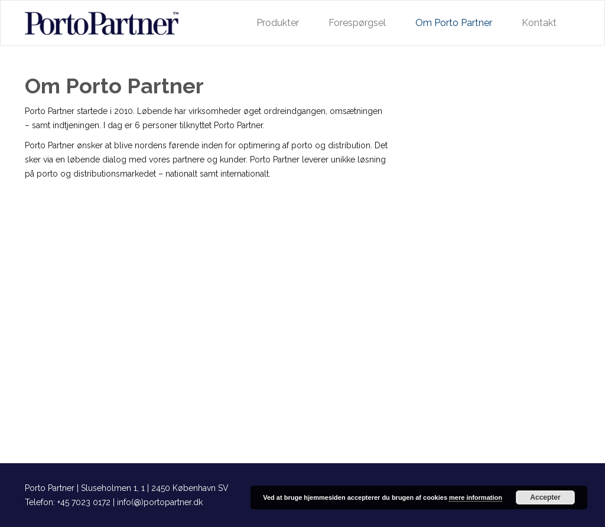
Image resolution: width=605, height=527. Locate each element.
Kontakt (539, 22)
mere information (475, 497)
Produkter (277, 22)
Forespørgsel (357, 22)
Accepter (545, 497)
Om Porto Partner (453, 22)
